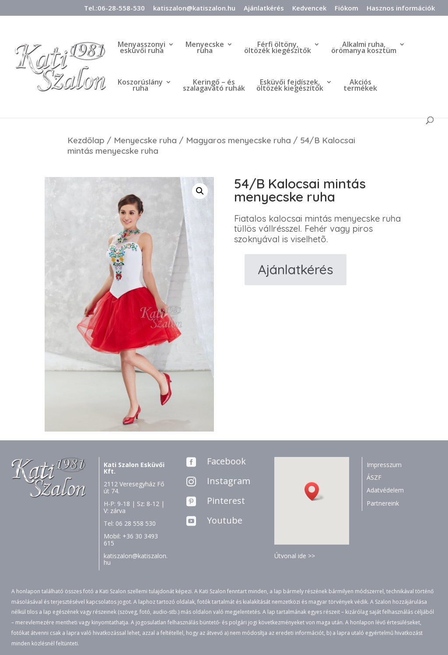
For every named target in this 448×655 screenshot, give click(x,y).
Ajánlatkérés (264, 8)
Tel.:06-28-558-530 (114, 8)
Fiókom (346, 8)
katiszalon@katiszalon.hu (194, 8)
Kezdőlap (86, 140)
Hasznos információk (401, 8)
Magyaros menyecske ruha (238, 140)
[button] (314, 491)
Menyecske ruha (145, 140)
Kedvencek (309, 8)
